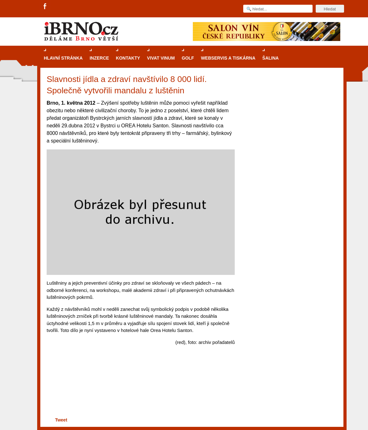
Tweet (61, 419)
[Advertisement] (140, 391)
